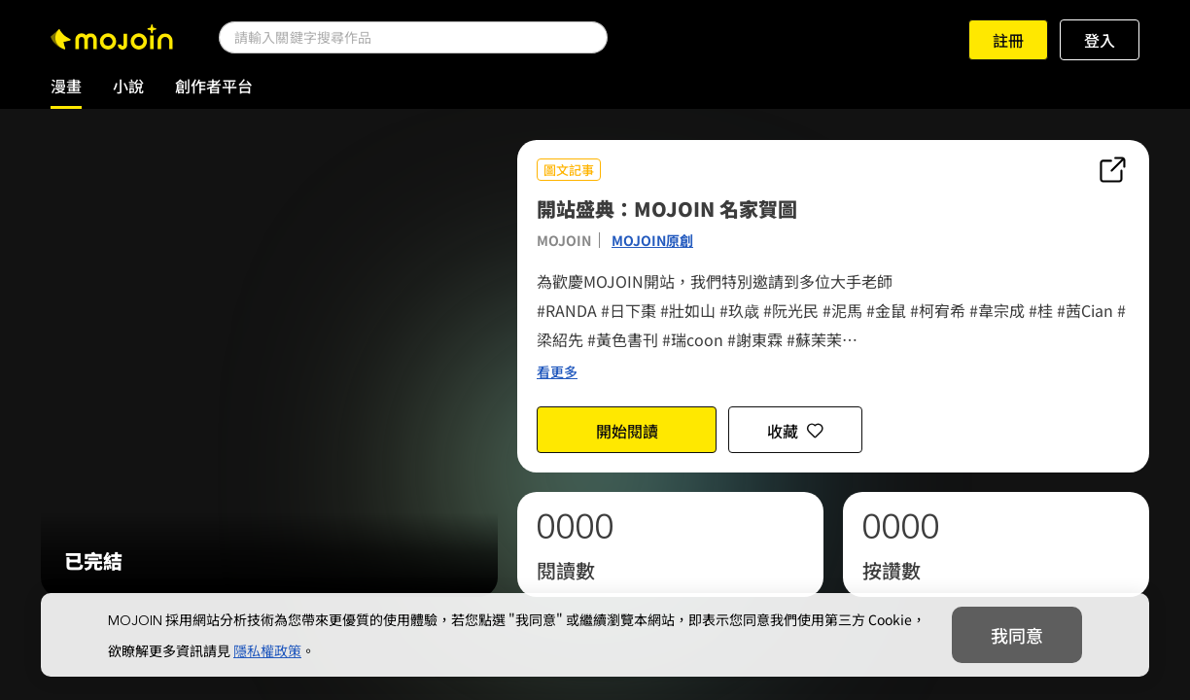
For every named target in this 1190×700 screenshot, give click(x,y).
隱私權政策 (267, 650)
